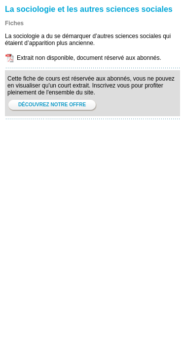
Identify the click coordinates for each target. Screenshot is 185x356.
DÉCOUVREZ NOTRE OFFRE (52, 104)
